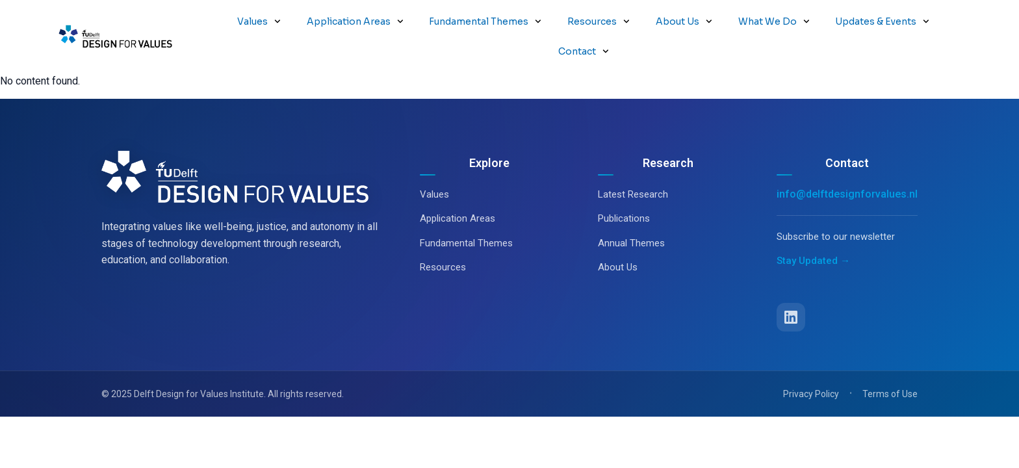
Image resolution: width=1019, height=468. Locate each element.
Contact (583, 51)
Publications (624, 188)
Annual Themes (631, 213)
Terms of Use (890, 364)
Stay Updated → (813, 231)
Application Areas (355, 21)
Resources (598, 21)
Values (259, 21)
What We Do (774, 21)
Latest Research (633, 164)
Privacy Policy (811, 364)
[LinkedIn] (791, 287)
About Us (684, 21)
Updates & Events (882, 21)
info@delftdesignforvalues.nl (847, 164)
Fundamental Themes (485, 21)
